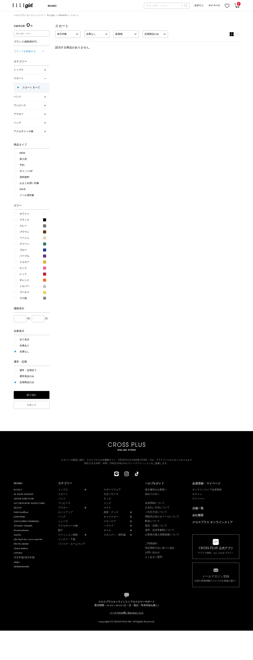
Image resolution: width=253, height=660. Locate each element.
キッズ (107, 498)
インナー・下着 (66, 539)
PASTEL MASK (21, 544)
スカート (75, 15)
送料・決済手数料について (159, 530)
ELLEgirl (51, 15)
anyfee (17, 534)
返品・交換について (156, 525)
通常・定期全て (28, 370)
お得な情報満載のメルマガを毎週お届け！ (215, 578)
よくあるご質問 (153, 557)
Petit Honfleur (21, 512)
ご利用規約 (151, 543)
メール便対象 (27, 195)
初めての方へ (152, 494)
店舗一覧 (198, 508)
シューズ (63, 521)
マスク (107, 507)
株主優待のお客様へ (156, 489)
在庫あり (24, 345)
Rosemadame (21, 530)
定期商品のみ (27, 382)
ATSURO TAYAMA (23, 525)
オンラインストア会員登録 (207, 489)
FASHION (62, 15)
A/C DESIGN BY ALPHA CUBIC (29, 503)
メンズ (107, 503)
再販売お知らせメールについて (162, 516)
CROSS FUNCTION (24, 498)
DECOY (17, 507)
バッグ (30, 122)
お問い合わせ (152, 552)
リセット (31, 404)
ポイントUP (26, 171)
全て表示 (24, 339)
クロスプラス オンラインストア (28, 15)
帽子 (60, 530)
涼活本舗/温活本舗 (24, 557)
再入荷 (23, 159)
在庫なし (24, 351)
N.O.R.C (18, 489)
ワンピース (30, 105)
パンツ (30, 96)
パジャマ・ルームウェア (71, 543)
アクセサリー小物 (30, 131)
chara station (21, 548)
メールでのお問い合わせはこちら (127, 613)
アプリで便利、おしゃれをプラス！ (215, 550)
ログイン (199, 5)
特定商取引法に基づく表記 (159, 547)
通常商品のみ (27, 376)
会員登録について (155, 502)
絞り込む (31, 394)
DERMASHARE (21, 566)
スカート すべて (31, 87)
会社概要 (198, 515)
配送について (152, 521)
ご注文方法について (156, 512)
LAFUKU (18, 553)
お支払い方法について (157, 507)
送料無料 (24, 177)
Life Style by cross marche (28, 539)
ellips (17, 562)
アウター (30, 114)
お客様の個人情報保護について (162, 534)
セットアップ (65, 512)
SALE (23, 189)
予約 (22, 165)
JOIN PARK (19, 516)
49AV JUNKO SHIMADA (26, 521)
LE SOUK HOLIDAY (23, 494)
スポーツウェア (112, 489)
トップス (30, 69)
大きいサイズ (111, 494)
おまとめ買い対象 (29, 183)
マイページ (214, 5)
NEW (22, 153)
